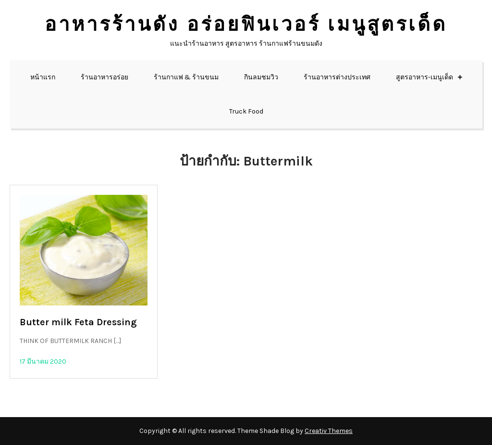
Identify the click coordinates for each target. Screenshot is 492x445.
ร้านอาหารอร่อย (104, 77)
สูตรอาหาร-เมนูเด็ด (424, 77)
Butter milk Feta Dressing (78, 322)
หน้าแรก (42, 77)
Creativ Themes (329, 431)
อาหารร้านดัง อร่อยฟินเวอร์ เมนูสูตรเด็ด (246, 24)
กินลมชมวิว (261, 77)
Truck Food (246, 111)
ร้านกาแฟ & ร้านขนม (186, 77)
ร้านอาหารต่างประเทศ (337, 77)
